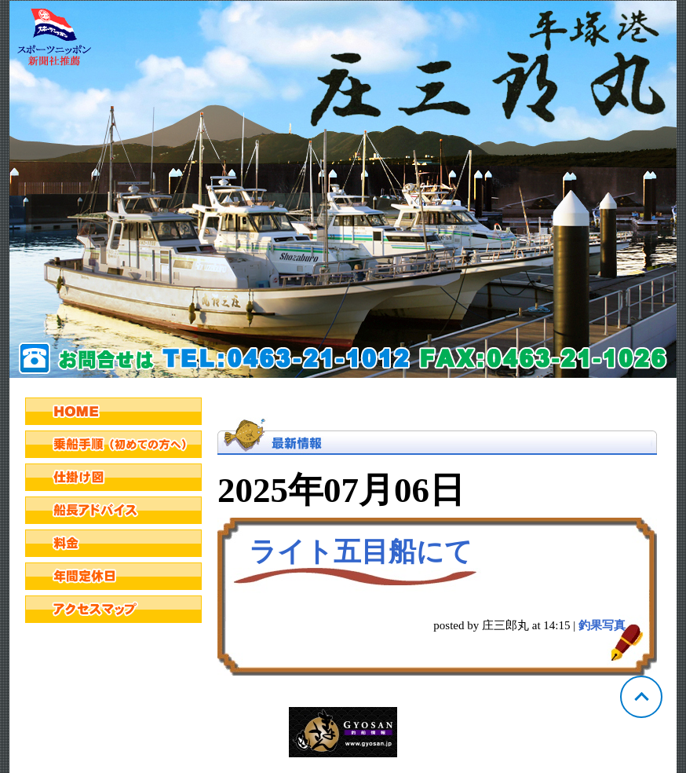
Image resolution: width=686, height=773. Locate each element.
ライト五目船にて (361, 552)
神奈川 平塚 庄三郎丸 (343, 189)
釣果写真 (602, 625)
